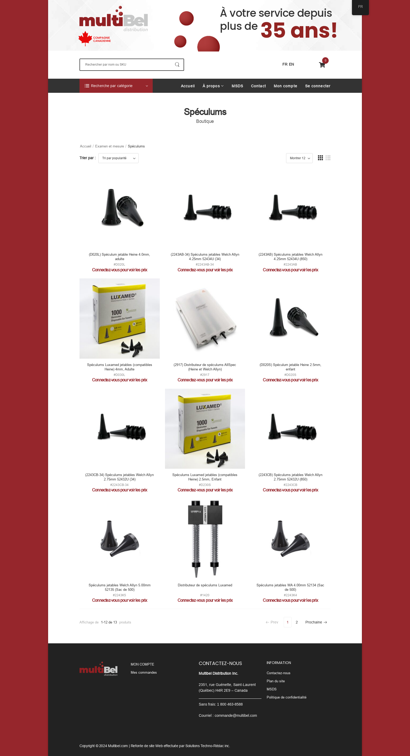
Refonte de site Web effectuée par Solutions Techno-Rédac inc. (180, 746)
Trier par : (87, 158)
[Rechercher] (132, 64)
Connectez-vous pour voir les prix (119, 270)
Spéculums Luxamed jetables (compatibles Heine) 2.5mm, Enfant (204, 477)
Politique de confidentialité (286, 697)
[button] (320, 157)
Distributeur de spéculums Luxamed (205, 585)
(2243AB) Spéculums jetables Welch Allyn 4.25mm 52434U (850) (290, 257)
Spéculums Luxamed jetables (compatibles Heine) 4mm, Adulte (119, 367)
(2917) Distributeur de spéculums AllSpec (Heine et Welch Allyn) (205, 367)
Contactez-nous (279, 673)
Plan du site (276, 681)
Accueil (188, 86)
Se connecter (318, 86)
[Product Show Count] (299, 158)
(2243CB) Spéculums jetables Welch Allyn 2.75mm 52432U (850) (290, 477)
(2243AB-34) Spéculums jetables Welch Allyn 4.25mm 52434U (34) (205, 257)
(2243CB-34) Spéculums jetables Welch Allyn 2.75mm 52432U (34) (119, 477)
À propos (211, 86)
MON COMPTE (142, 664)
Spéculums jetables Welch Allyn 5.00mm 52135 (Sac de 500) (120, 587)
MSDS (237, 86)
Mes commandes (144, 672)
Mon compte (285, 86)
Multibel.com (118, 746)
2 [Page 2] (297, 622)
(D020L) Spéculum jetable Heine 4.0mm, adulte (119, 257)
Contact (258, 86)
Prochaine (316, 622)
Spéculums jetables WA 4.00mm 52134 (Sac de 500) (290, 587)
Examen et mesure (109, 146)
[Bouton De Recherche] (177, 64)
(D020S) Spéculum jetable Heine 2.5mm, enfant (290, 367)
